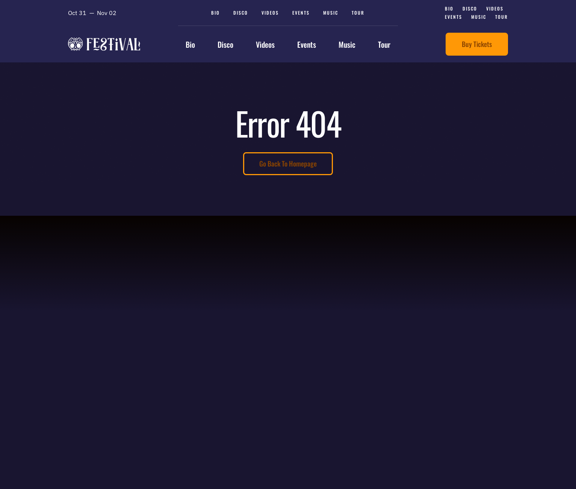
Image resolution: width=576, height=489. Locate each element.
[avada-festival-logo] (104, 40)
